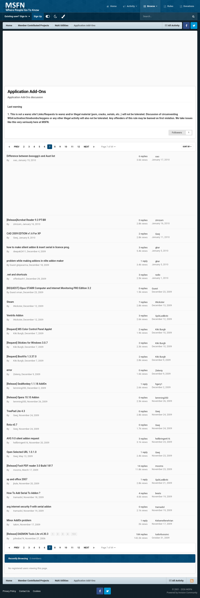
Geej (15, 237)
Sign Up (38, 16)
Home (113, 6)
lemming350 (19, 388)
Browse (151, 6)
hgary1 (158, 384)
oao (15, 160)
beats (158, 493)
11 (72, 146)
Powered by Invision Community (182, 592)
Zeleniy (16, 374)
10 (66, 146)
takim (16, 524)
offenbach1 (19, 278)
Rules (170, 6)
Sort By (187, 147)
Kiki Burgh (18, 333)
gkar (157, 247)
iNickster (17, 306)
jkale (15, 483)
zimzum (17, 224)
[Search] (156, 16)
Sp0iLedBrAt (161, 316)
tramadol (18, 497)
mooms (17, 470)
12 (78, 146)
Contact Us (24, 591)
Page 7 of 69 (108, 146)
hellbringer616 (20, 442)
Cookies (37, 591)
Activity (130, 6)
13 (74, 534)
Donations (188, 6)
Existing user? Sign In (17, 16)
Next (86, 146)
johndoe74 (18, 538)
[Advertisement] (100, 57)
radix (157, 274)
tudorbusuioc (162, 534)
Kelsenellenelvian (164, 520)
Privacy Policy (9, 591)
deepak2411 (19, 251)
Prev (16, 146)
